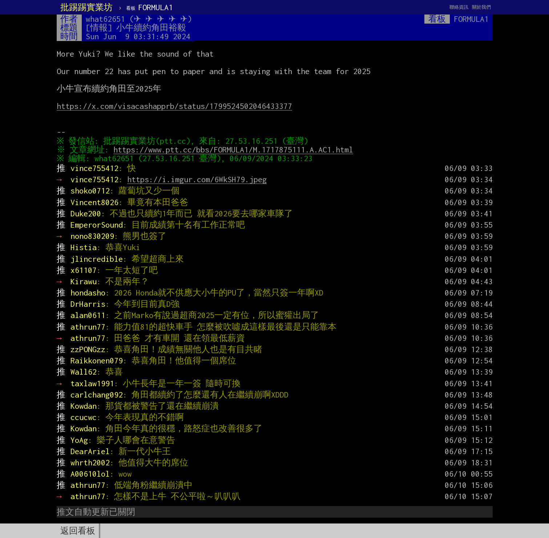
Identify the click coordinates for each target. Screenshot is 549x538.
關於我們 (481, 7)
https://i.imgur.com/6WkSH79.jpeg (197, 179)
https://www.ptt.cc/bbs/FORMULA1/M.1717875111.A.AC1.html (235, 149)
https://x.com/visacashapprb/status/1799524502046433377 (174, 106)
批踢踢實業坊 (86, 7)
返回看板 (77, 530)
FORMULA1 (149, 7)
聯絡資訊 (458, 7)
